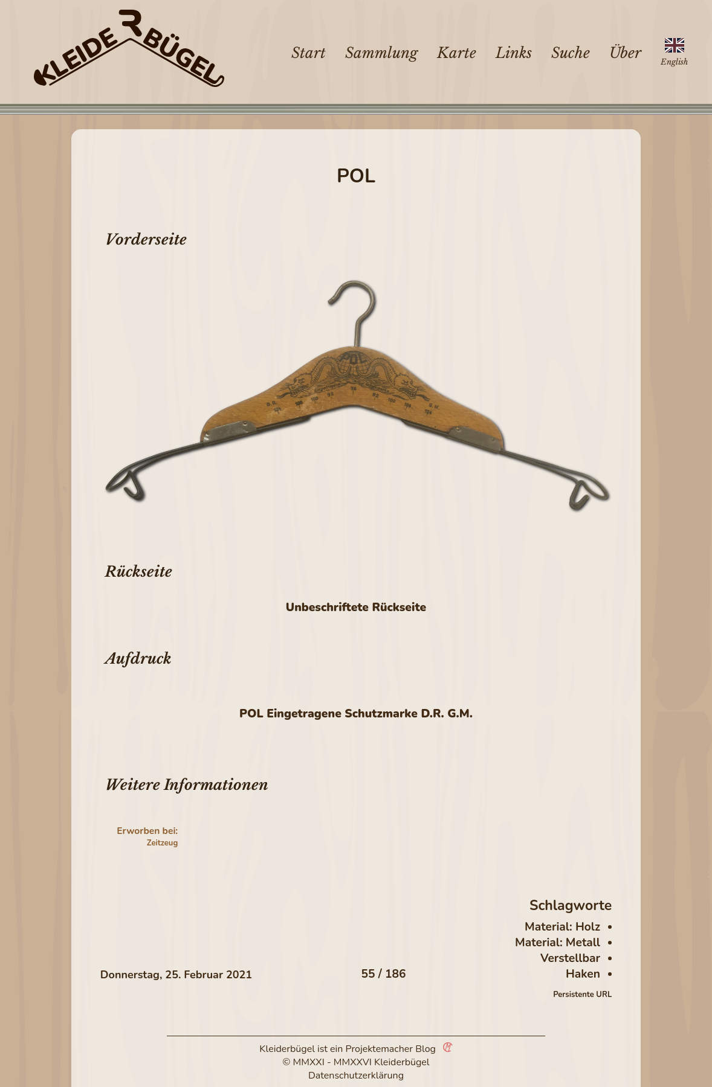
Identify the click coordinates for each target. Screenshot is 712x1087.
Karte (456, 53)
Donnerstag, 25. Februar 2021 (176, 974)
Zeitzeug (162, 843)
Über (625, 53)
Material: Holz (562, 927)
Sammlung (381, 53)
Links (514, 53)
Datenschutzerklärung (356, 1075)
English (674, 62)
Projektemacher (379, 1049)
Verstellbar (570, 958)
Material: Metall (557, 943)
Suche (570, 53)
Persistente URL (582, 994)
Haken (583, 974)
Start (308, 53)
